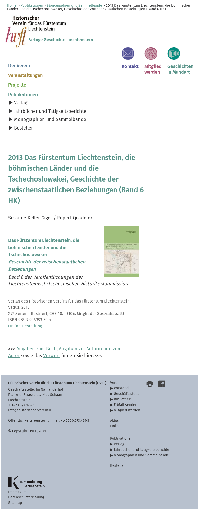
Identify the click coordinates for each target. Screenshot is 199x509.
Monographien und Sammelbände (74, 5)
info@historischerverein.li (29, 410)
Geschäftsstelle (127, 394)
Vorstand (121, 388)
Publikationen (32, 5)
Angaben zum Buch (36, 349)
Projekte (17, 85)
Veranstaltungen (25, 75)
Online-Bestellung (25, 326)
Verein (115, 383)
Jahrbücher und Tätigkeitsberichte (50, 111)
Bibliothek (122, 399)
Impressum (17, 492)
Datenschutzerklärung (26, 497)
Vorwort (51, 355)
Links (114, 426)
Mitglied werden (127, 410)
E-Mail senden (125, 405)
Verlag (20, 102)
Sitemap (15, 503)
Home (12, 5)
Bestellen (24, 128)
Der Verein (19, 65)
